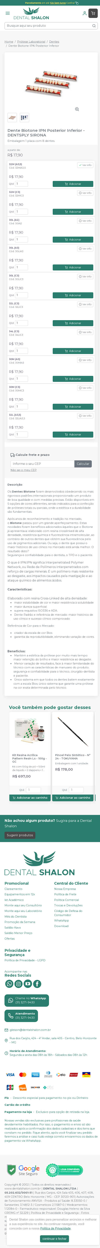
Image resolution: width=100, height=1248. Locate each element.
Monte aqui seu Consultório (23, 905)
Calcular (83, 464)
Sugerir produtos (20, 835)
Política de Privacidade (55, 1228)
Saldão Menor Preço (18, 933)
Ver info (85, 165)
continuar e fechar (54, 1238)
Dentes (54, 41)
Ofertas (9, 938)
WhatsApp (61, 920)
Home (8, 41)
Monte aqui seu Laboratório (23, 911)
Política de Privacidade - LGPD (24, 960)
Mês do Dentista (15, 916)
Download (61, 926)
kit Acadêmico (14, 900)
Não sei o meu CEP (23, 470)
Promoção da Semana (19, 922)
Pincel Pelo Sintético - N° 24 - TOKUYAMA (72, 757)
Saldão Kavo (12, 927)
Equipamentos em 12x (19, 894)
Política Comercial (66, 900)
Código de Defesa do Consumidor (68, 913)
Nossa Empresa (65, 889)
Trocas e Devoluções (68, 905)
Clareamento (13, 889)
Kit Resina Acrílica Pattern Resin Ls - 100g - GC (29, 758)
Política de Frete (65, 894)
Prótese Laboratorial (31, 41)
